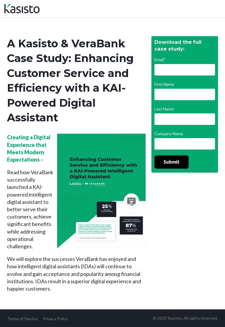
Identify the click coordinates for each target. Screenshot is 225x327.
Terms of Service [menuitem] (22, 318)
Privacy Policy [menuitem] (55, 318)
